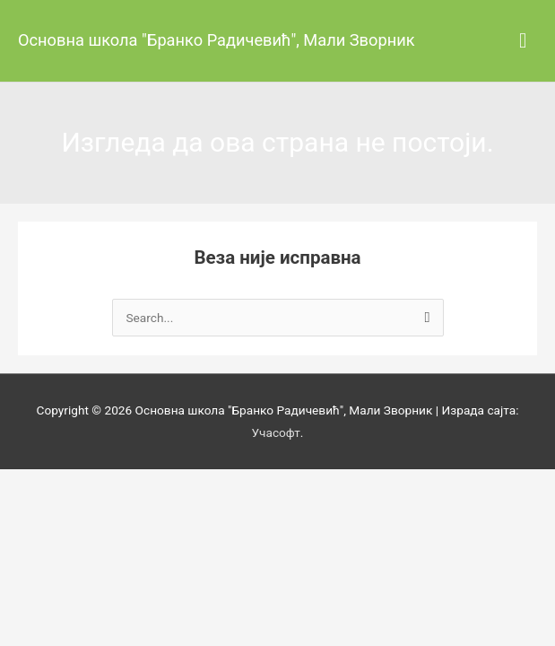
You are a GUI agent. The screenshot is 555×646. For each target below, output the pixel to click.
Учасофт (276, 432)
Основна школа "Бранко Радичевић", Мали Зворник (216, 40)
